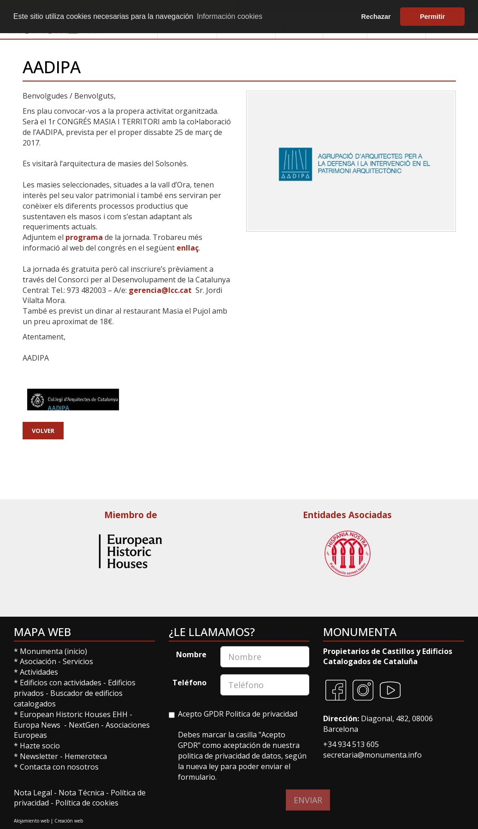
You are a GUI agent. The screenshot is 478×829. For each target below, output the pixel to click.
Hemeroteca (86, 756)
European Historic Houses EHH (74, 714)
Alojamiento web (31, 820)
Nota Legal (34, 793)
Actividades (39, 672)
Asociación (39, 661)
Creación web (68, 820)
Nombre (191, 654)
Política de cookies (86, 803)
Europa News (37, 725)
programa (85, 237)
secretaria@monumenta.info (372, 755)
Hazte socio (40, 746)
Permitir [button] (432, 16)
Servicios (78, 661)
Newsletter (40, 756)
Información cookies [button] (229, 16)
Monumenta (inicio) (54, 651)
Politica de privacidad (261, 714)
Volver (43, 430)
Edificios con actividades (60, 682)
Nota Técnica (82, 793)
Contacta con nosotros (59, 767)
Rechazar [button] (376, 16)
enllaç (188, 248)
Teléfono (189, 682)
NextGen (84, 725)
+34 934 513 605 (351, 744)
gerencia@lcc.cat (160, 290)
